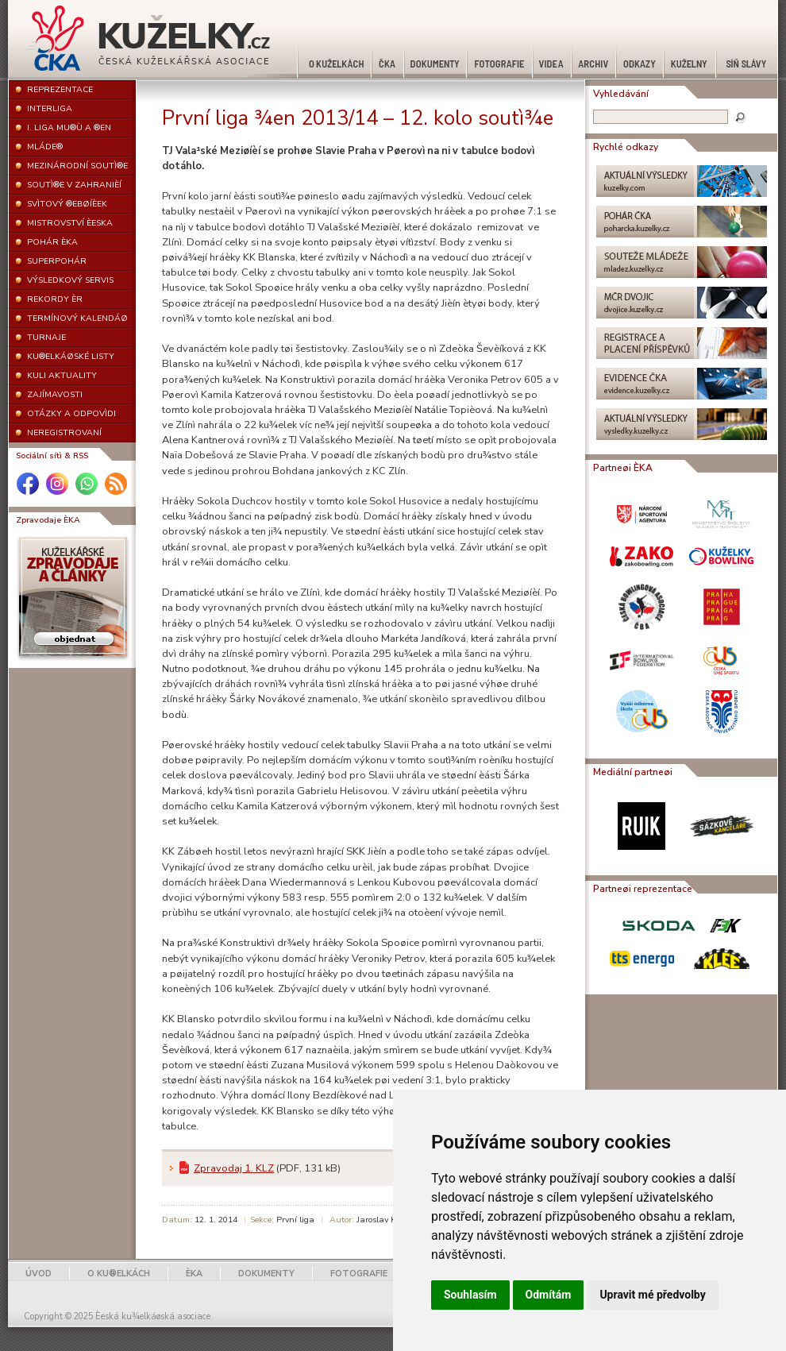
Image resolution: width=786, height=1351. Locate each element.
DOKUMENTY (266, 1274)
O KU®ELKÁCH (118, 1274)
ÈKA (194, 1274)
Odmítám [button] (549, 1294)
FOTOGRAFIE (358, 1274)
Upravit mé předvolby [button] (652, 1294)
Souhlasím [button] (470, 1294)
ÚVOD (38, 1274)
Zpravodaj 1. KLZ (234, 1168)
